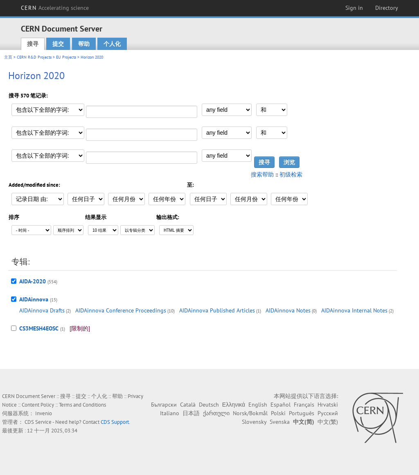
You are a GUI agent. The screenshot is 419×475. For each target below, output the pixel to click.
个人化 (112, 44)
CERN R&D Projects (34, 57)
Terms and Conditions (82, 404)
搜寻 (32, 44)
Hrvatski (328, 404)
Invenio (43, 413)
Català (188, 404)
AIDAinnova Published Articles (217, 310)
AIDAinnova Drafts (42, 310)
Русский (328, 413)
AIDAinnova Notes (288, 310)
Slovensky (254, 421)
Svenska (280, 421)
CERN (55, 7)
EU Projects (66, 57)
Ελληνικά (233, 404)
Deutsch (209, 404)
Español (280, 404)
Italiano (169, 413)
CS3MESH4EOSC (39, 328)
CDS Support (115, 421)
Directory (386, 7)
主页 (8, 57)
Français (304, 404)
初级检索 (290, 174)
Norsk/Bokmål (250, 413)
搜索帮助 (262, 174)
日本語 (191, 413)
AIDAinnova (33, 299)
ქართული (216, 413)
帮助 (84, 44)
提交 (58, 44)
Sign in (354, 7)
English (257, 404)
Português (301, 413)
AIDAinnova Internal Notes (354, 310)
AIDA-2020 (32, 281)
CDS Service (38, 421)
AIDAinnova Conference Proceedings (120, 310)
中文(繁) (328, 421)
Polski (278, 413)
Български (164, 404)
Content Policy (38, 404)
